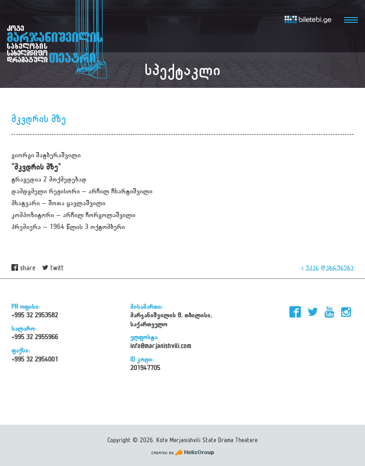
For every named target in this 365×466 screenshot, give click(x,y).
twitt (53, 268)
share (23, 268)
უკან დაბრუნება (327, 268)
